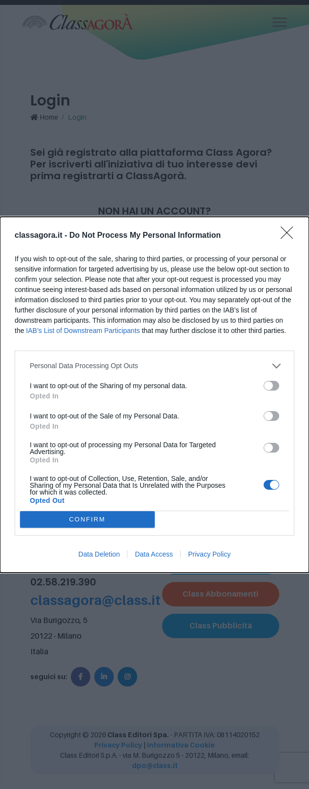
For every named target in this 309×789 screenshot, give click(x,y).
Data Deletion (99, 554)
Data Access (154, 554)
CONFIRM (87, 519)
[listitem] (154, 366)
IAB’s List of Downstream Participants (83, 330)
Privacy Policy (209, 554)
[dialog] (154, 395)
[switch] (271, 386)
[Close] (290, 236)
